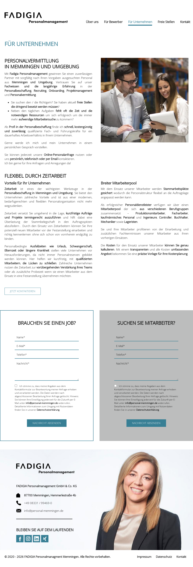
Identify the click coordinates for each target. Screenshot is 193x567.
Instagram (28, 538)
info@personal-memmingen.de (42, 403)
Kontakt (181, 557)
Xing (44, 538)
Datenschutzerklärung (48, 409)
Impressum (144, 557)
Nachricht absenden (47, 423)
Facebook (20, 538)
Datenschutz (164, 557)
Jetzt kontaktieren (22, 291)
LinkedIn (36, 538)
